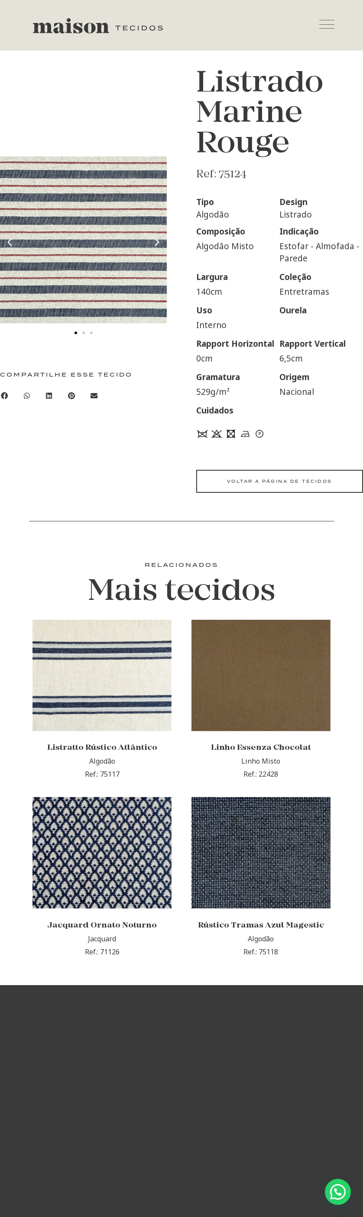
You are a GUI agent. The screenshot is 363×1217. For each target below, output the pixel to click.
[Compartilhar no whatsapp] (27, 395)
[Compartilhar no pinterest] (71, 395)
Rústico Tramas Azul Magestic (261, 927)
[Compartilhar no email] (94, 395)
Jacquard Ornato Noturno (102, 927)
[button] (9, 242)
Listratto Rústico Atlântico (102, 749)
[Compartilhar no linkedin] (49, 395)
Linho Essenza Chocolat (261, 749)
